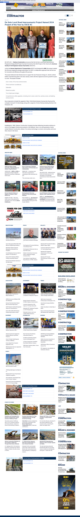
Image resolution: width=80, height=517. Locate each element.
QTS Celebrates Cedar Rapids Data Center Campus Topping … (13, 378)
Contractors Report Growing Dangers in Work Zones (61, 210)
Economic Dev (26, 315)
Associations (9, 280)
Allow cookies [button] (6, 2)
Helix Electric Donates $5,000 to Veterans (47, 304)
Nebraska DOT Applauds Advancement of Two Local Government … (46, 253)
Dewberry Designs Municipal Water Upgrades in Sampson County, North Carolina (62, 339)
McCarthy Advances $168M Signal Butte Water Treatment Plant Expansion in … (62, 447)
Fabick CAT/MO (26, 137)
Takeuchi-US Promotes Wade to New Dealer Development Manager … (30, 240)
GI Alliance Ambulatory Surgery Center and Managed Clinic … (29, 338)
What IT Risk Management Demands (61, 47)
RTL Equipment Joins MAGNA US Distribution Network (48, 349)
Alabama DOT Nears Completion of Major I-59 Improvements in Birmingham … (62, 389)
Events (7, 351)
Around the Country (63, 252)
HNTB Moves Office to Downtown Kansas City (48, 345)
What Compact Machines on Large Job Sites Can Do (61, 192)
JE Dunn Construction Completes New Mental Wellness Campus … (30, 342)
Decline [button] (1, 2)
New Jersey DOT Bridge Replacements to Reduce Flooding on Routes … (62, 317)
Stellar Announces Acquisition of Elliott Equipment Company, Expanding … (47, 341)
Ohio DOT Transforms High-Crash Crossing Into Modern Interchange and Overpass (62, 305)
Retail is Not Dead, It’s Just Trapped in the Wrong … (62, 280)
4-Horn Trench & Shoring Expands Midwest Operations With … (13, 329)
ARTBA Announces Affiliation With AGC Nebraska (13, 300)
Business (43, 315)
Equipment (8, 315)
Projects (43, 225)
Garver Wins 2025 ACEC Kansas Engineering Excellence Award (12, 311)
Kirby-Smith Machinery (28, 210)
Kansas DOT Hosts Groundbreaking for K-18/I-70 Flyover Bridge (13, 382)
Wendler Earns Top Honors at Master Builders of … (12, 294)
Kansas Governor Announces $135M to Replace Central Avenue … (30, 301)
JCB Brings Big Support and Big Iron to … (13, 370)
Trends (42, 280)
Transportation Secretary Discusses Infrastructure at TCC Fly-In (62, 88)
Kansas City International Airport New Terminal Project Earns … (13, 303)
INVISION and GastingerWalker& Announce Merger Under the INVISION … (47, 335)
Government (26, 280)
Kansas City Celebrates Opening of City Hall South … (13, 261)
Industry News (8, 152)
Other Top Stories (9, 402)
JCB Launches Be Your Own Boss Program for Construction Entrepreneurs (62, 64)
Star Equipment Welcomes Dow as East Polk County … (30, 250)
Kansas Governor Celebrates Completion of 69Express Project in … (30, 295)
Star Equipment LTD (27, 111)
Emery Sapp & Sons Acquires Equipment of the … (12, 343)
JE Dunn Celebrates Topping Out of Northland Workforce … (13, 239)
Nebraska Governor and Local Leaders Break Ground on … (29, 313)
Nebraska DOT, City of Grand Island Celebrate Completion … (13, 374)
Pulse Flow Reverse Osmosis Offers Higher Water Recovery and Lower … (62, 412)
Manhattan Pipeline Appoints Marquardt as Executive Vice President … (12, 249)
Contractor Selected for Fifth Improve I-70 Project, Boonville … (30, 305)
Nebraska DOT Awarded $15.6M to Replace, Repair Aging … (48, 244)
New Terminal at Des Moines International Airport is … (29, 334)
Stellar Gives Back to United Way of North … (48, 307)
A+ (69, 15)
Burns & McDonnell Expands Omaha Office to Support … (47, 329)
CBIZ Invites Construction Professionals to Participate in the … (48, 300)
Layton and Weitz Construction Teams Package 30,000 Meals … (47, 295)
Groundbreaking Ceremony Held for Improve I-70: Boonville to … (13, 253)
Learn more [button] (33, 0)
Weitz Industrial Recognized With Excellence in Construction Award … (48, 239)
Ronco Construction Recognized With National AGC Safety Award (47, 311)
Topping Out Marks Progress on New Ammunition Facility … (12, 365)
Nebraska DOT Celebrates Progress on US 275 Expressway (30, 309)
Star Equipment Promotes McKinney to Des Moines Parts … (31, 246)
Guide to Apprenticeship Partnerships (62, 24)
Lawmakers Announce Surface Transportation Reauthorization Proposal (62, 72)
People (25, 225)
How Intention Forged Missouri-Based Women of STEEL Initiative (30, 259)
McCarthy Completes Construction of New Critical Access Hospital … (30, 329)
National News (62, 19)
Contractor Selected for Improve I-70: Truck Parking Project (48, 248)
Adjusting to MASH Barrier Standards (62, 32)
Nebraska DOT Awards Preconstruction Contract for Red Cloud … (48, 258)
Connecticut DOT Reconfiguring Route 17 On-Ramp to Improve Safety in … (62, 424)
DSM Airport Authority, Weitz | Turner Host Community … (31, 346)
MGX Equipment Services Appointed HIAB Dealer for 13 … (13, 347)
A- (65, 15)
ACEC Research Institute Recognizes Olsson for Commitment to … (13, 307)
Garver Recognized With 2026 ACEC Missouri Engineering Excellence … (13, 244)
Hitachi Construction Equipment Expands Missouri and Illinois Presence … (12, 335)
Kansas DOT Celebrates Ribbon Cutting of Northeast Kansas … (12, 257)
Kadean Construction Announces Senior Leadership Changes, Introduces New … (30, 254)
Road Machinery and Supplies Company (32, 140)
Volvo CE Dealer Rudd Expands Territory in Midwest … (12, 340)
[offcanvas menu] (72, 15)
